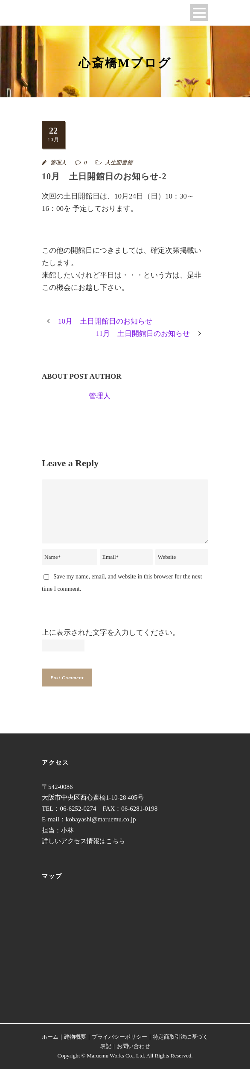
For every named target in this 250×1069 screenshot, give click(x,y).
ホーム (50, 1037)
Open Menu (199, 12)
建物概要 (75, 1037)
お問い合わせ (133, 1046)
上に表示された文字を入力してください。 (111, 632)
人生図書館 (119, 162)
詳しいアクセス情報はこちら (83, 841)
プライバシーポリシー (119, 1037)
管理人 (58, 162)
